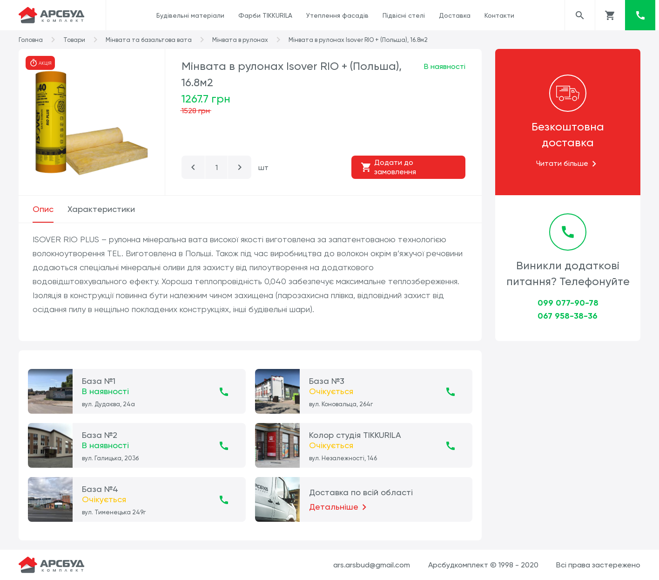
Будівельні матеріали (190, 15)
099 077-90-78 (568, 303)
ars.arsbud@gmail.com (371, 564)
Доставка (455, 15)
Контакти (499, 15)
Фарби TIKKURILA (265, 15)
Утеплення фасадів (337, 15)
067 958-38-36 (568, 316)
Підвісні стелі (404, 15)
